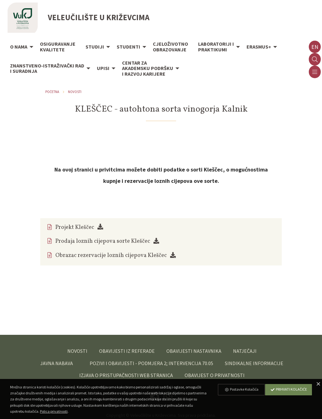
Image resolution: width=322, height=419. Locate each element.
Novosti (74, 92)
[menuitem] (20, 47)
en (314, 46)
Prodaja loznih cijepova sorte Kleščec (102, 241)
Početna (52, 92)
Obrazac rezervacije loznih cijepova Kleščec (111, 255)
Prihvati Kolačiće (288, 389)
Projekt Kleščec (74, 227)
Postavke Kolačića (241, 389)
